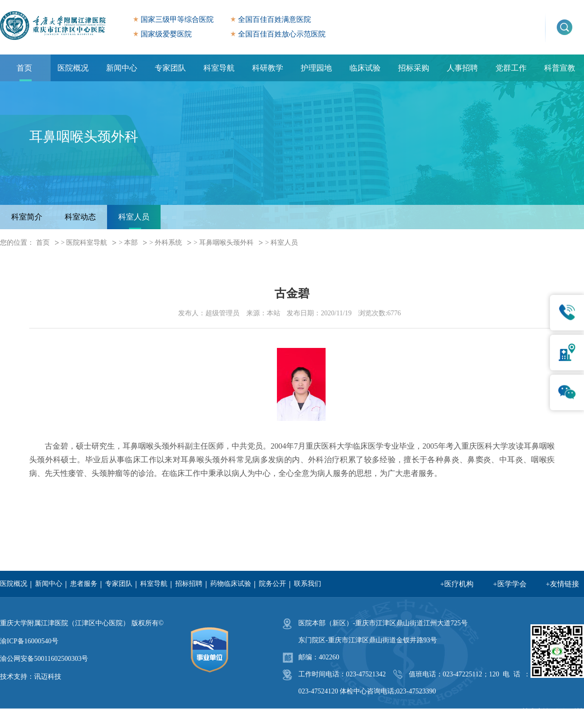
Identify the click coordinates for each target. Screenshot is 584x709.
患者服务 (83, 583)
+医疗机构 (457, 584)
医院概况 (73, 68)
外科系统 (168, 242)
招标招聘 (188, 583)
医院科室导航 (86, 242)
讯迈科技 (47, 676)
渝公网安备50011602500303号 (44, 658)
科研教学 (267, 68)
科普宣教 (559, 68)
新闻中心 (121, 68)
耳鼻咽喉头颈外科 (226, 242)
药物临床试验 (230, 583)
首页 (24, 68)
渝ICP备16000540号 (29, 641)
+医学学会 (509, 584)
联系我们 (307, 583)
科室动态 (80, 217)
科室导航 (219, 68)
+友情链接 (562, 584)
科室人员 (133, 217)
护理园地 (316, 68)
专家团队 (170, 68)
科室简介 (26, 217)
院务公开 (272, 583)
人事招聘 (462, 68)
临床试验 (365, 68)
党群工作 (511, 68)
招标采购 (413, 68)
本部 (131, 242)
